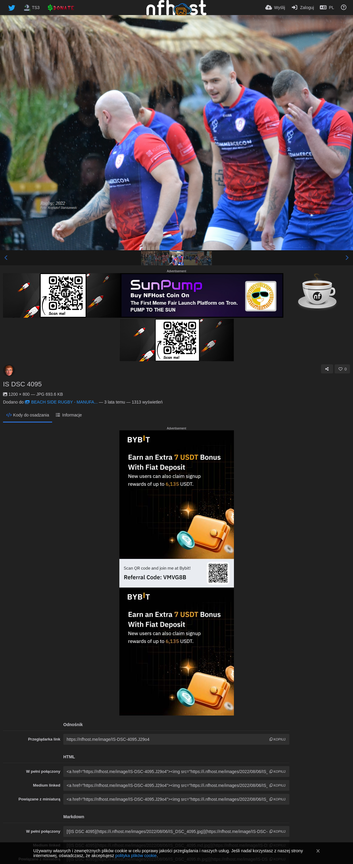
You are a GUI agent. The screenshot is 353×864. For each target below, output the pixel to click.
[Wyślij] (275, 7)
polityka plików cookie (135, 855)
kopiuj (277, 739)
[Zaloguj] (302, 7)
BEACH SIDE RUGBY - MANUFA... (61, 402)
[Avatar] (9, 370)
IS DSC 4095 (22, 384)
